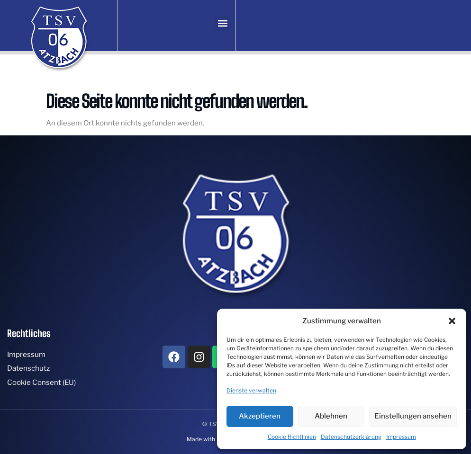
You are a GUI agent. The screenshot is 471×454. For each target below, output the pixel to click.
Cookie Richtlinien (292, 436)
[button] (452, 321)
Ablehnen (331, 416)
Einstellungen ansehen (413, 416)
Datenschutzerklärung (351, 436)
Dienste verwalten (251, 390)
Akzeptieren (260, 416)
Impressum (401, 436)
